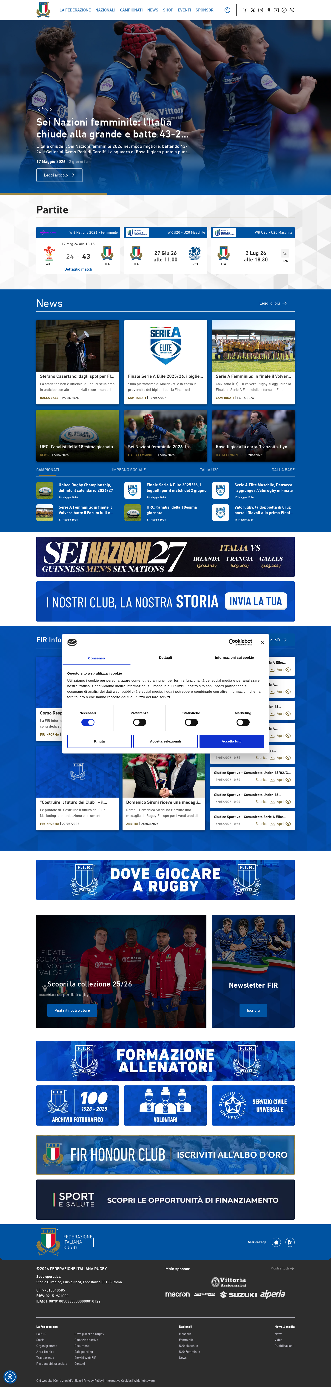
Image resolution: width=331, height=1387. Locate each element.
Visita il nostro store (72, 1010)
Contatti (79, 1363)
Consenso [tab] (96, 658)
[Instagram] (260, 10)
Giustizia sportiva (86, 1340)
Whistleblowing (144, 1380)
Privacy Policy (93, 1380)
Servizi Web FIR (85, 1357)
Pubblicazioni (284, 1346)
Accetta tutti (232, 741)
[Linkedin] (284, 10)
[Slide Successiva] (51, 109)
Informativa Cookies (118, 1380)
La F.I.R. (41, 1334)
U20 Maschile (188, 1346)
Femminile (186, 1340)
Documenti (81, 1346)
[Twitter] (253, 10)
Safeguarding (83, 1351)
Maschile (185, 1334)
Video (278, 1340)
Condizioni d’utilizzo (68, 1380)
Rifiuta (99, 741)
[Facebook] (245, 10)
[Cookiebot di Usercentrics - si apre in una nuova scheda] (232, 642)
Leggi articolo (59, 175)
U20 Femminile (189, 1351)
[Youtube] (276, 10)
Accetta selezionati (165, 741)
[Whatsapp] (292, 10)
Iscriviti (253, 1010)
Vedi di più (274, 640)
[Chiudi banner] (262, 642)
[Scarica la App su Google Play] (290, 1242)
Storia (40, 1340)
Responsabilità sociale (51, 1363)
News (183, 1357)
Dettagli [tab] (165, 657)
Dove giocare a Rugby (89, 1334)
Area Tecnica (45, 1351)
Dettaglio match (78, 269)
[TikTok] (268, 10)
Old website (44, 1380)
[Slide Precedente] (39, 109)
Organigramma (46, 1346)
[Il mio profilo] (227, 10)
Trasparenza (45, 1357)
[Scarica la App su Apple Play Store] (276, 1242)
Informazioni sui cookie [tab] (234, 657)
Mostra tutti (283, 1268)
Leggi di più (273, 303)
